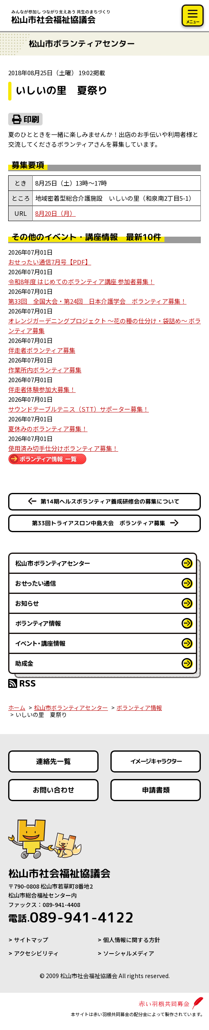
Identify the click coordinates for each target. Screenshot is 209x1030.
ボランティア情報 (38, 623)
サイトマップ (31, 940)
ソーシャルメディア (128, 953)
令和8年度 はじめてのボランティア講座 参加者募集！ (81, 281)
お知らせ (26, 603)
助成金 (24, 663)
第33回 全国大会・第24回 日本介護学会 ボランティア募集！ (97, 301)
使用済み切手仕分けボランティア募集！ (63, 448)
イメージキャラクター (155, 761)
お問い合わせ (53, 790)
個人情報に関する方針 (131, 940)
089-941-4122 (71, 917)
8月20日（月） (55, 213)
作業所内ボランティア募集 (44, 369)
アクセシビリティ (36, 953)
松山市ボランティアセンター (52, 563)
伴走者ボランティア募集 (41, 350)
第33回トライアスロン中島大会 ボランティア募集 (98, 523)
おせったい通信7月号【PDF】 (49, 262)
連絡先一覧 (53, 761)
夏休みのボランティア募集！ (48, 428)
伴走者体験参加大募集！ (42, 389)
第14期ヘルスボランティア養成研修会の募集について (110, 501)
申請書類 (155, 790)
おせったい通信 (35, 583)
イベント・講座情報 (40, 643)
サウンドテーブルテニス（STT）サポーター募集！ (78, 409)
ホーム (16, 707)
